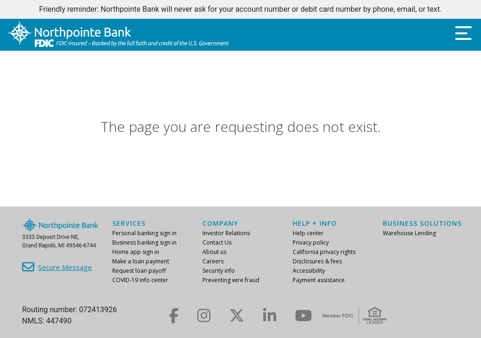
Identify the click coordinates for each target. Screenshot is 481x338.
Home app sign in (135, 252)
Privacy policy (311, 242)
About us (214, 252)
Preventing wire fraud (230, 280)
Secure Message (65, 267)
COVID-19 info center (140, 280)
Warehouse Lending (409, 233)
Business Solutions (422, 223)
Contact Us (217, 242)
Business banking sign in (144, 242)
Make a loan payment (140, 261)
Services (129, 223)
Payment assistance (319, 280)
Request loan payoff (139, 271)
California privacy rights (324, 252)
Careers (213, 261)
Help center (308, 233)
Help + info (315, 223)
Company (220, 223)
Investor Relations (226, 233)
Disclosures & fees (317, 261)
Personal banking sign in (144, 233)
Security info (218, 271)
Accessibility (309, 271)
